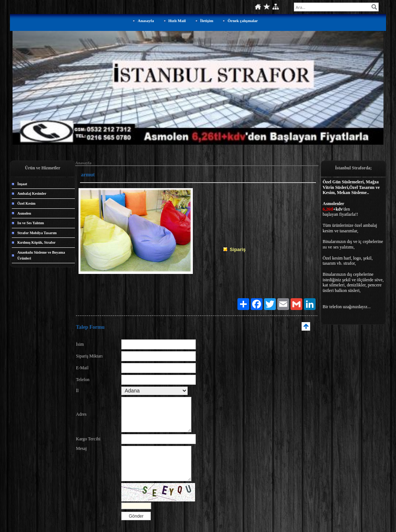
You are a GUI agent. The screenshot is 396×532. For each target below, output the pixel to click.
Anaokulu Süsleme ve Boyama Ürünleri (41, 255)
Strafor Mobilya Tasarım (36, 233)
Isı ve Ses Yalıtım (30, 223)
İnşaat (22, 184)
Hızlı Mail (177, 20)
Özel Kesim (26, 203)
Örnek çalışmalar (242, 20)
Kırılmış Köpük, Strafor (36, 242)
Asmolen (24, 213)
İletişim (206, 20)
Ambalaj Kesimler (31, 193)
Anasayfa (146, 20)
